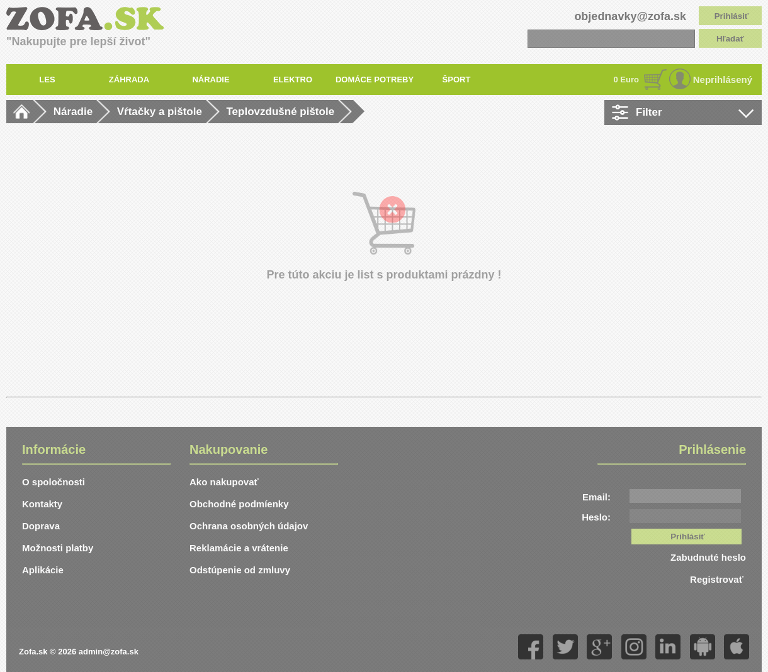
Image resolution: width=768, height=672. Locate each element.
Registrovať (718, 579)
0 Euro (626, 79)
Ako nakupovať (224, 481)
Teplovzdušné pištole (281, 112)
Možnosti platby (57, 548)
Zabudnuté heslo (708, 557)
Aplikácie (43, 570)
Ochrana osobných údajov (248, 526)
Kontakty (42, 503)
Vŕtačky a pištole (159, 112)
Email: (596, 497)
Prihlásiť (731, 16)
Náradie (73, 112)
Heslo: (596, 517)
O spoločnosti (53, 481)
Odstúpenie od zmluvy (239, 570)
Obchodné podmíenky (239, 503)
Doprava (41, 526)
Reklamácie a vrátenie (238, 548)
